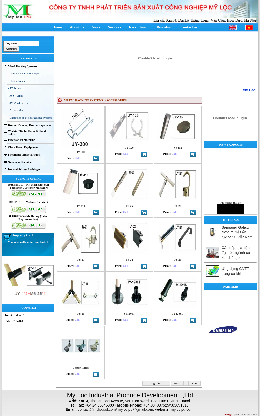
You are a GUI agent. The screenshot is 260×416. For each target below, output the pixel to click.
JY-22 (129, 259)
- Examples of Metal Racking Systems (30, 117)
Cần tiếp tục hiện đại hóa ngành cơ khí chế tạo (236, 252)
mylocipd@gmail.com (135, 409)
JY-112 (177, 147)
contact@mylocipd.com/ (97, 409)
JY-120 (129, 147)
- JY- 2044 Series (18, 102)
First (177, 383)
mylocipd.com (182, 409)
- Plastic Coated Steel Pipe (23, 73)
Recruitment (139, 27)
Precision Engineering (21, 139)
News (96, 27)
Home (57, 27)
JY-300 (81, 151)
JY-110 (81, 205)
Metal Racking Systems (22, 66)
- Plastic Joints (16, 80)
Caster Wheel (81, 367)
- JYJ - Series (15, 95)
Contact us (189, 27)
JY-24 (177, 205)
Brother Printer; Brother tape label (29, 125)
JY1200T (129, 313)
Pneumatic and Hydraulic (24, 154)
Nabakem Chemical (20, 161)
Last (194, 383)
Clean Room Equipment (23, 147)
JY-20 (80, 313)
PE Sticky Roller (230, 208)
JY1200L (177, 313)
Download (165, 27)
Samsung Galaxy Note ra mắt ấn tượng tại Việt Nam (237, 232)
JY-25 (129, 205)
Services (114, 27)
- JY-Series (14, 88)
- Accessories (15, 110)
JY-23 (80, 259)
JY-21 (177, 259)
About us (77, 27)
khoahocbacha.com (247, 414)
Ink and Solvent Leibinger (24, 169)
